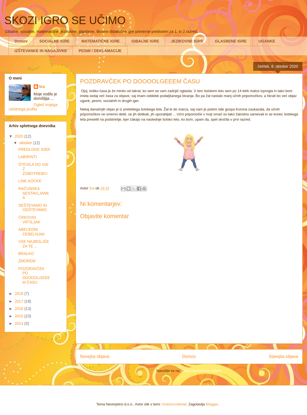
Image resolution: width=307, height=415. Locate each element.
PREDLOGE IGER (34, 149)
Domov (21, 41)
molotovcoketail (174, 404)
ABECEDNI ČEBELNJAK (31, 231)
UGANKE (266, 41)
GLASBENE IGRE (231, 41)
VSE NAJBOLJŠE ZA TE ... (33, 243)
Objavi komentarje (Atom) (201, 371)
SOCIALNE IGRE (54, 41)
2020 (19, 136)
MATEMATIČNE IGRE (100, 41)
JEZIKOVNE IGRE (187, 41)
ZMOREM (26, 261)
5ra (42, 86)
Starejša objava (284, 356)
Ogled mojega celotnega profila (33, 107)
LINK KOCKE (29, 181)
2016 (19, 308)
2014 (19, 323)
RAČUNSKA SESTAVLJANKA (33, 193)
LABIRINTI (27, 157)
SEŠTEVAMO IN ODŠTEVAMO (32, 207)
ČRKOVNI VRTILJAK (29, 219)
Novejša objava (94, 356)
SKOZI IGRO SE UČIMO (65, 20)
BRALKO (26, 253)
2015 (19, 316)
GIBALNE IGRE (145, 41)
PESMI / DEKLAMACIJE (100, 51)
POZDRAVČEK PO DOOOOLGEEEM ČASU (34, 275)
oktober (26, 143)
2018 (19, 293)
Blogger (212, 404)
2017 (19, 301)
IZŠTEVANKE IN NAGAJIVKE (41, 51)
